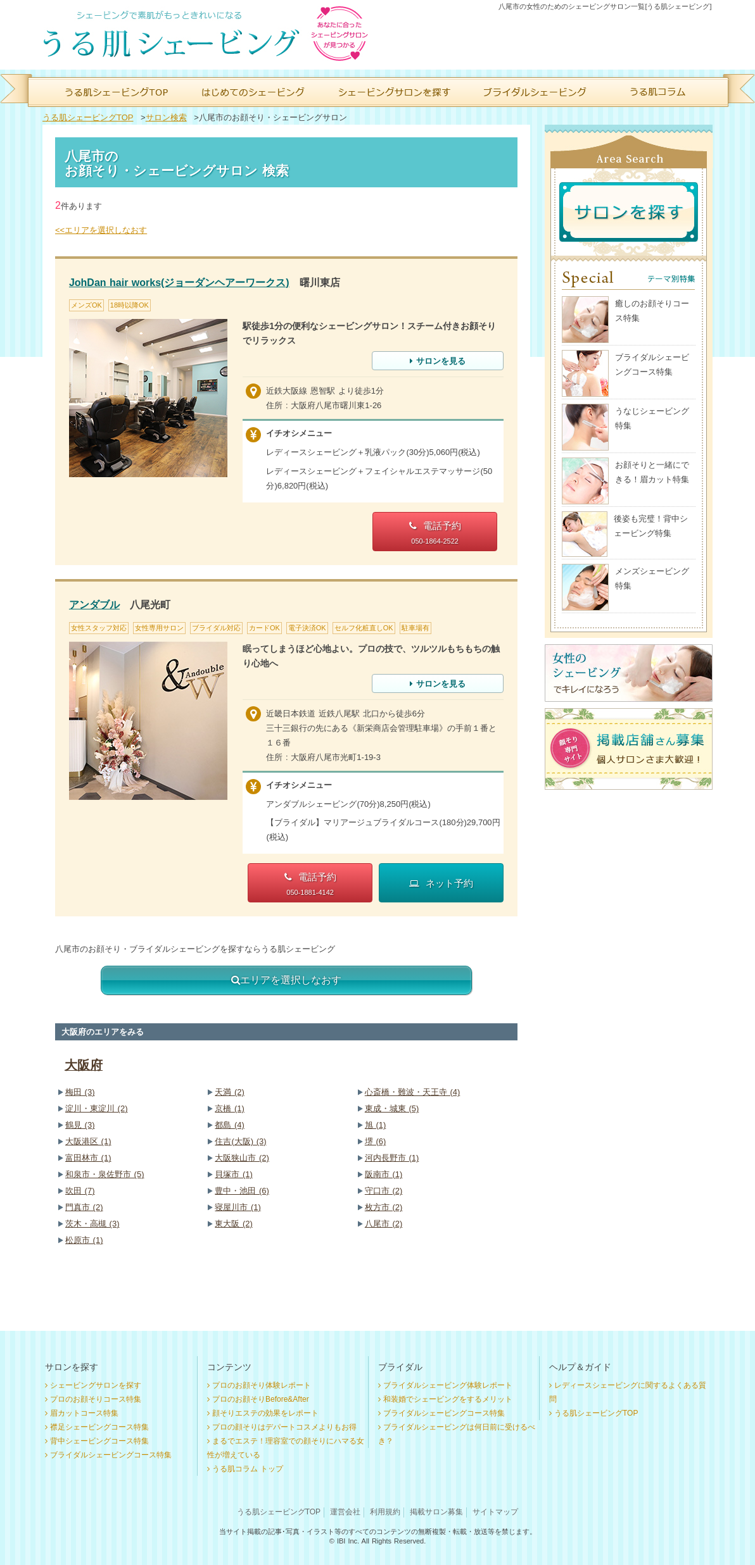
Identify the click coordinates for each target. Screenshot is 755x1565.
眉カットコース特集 (84, 1413)
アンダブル (94, 604)
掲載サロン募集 (436, 1511)
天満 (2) (229, 1092)
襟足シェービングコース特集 (99, 1427)
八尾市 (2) (384, 1223)
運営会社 (345, 1511)
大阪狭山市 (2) (242, 1158)
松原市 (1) (84, 1240)
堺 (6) (375, 1141)
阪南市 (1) (384, 1174)
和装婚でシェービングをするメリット (447, 1399)
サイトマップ (495, 1511)
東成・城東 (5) (392, 1108)
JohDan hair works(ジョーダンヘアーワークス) (179, 282)
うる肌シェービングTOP (88, 117)
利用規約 (385, 1511)
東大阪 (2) (234, 1223)
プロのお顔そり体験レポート (261, 1385)
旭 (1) (375, 1125)
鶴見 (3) (80, 1125)
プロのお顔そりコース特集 (95, 1399)
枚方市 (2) (384, 1207)
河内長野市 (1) (392, 1158)
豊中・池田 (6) (242, 1190)
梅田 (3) (80, 1092)
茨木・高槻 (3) (92, 1223)
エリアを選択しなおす (286, 980)
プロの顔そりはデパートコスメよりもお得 (284, 1427)
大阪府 (84, 1065)
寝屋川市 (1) (238, 1207)
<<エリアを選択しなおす (101, 230)
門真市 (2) (84, 1207)
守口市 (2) (384, 1190)
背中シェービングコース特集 (99, 1441)
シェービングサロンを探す (95, 1385)
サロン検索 (166, 117)
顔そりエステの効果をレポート (265, 1413)
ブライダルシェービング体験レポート (447, 1385)
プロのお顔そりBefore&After (260, 1399)
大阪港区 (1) (88, 1141)
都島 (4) (229, 1125)
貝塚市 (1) (234, 1174)
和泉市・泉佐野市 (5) (104, 1174)
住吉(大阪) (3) (240, 1141)
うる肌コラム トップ (247, 1468)
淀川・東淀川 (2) (96, 1108)
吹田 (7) (80, 1190)
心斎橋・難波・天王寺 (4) (412, 1092)
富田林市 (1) (88, 1158)
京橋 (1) (229, 1108)
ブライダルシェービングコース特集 (111, 1454)
